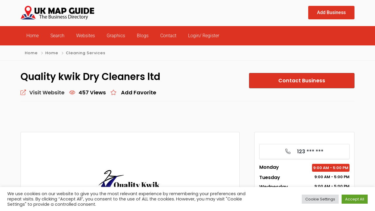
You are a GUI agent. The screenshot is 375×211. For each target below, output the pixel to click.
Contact (168, 35)
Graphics (116, 35)
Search (57, 35)
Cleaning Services (85, 52)
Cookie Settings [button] (320, 199)
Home (32, 35)
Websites (85, 35)
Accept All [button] (354, 199)
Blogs (143, 35)
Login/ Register (203, 35)
